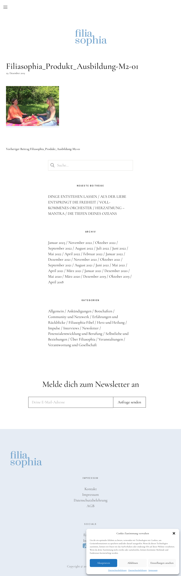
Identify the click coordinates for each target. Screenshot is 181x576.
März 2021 (74, 270)
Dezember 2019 (95, 276)
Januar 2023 (56, 242)
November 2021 (85, 259)
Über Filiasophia (82, 339)
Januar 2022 (115, 253)
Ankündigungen (79, 311)
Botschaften (103, 311)
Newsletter (90, 328)
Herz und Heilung (111, 322)
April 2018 (56, 282)
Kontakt (90, 489)
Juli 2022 (103, 248)
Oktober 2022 (105, 242)
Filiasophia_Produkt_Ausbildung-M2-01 (43, 149)
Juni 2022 (120, 248)
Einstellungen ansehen (162, 562)
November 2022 (80, 242)
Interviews (71, 328)
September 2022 (60, 248)
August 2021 (84, 265)
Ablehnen (132, 562)
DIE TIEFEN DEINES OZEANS (92, 213)
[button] (174, 533)
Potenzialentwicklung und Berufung (75, 333)
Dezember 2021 (59, 259)
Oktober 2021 (110, 259)
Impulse (54, 328)
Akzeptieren (103, 562)
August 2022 (84, 248)
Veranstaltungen (110, 339)
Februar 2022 (93, 253)
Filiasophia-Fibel (81, 322)
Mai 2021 (119, 265)
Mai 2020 (55, 276)
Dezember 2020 (116, 270)
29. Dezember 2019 (15, 73)
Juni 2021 (102, 265)
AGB (91, 505)
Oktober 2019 (120, 276)
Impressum (152, 570)
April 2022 (72, 253)
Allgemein (56, 311)
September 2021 (60, 265)
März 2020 (73, 276)
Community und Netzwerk (68, 316)
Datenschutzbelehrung (117, 570)
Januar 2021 (93, 270)
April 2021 (55, 270)
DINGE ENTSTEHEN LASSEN (72, 196)
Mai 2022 (55, 253)
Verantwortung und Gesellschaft (72, 344)
